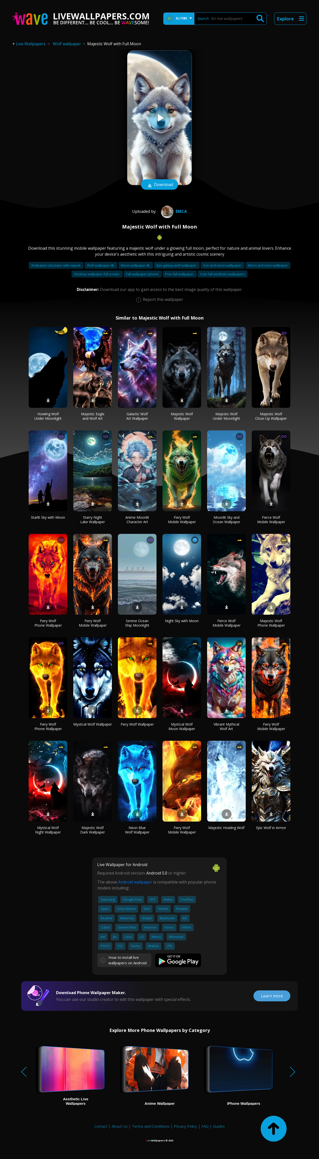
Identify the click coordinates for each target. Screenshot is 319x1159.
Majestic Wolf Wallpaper (182, 416)
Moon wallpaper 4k (136, 265)
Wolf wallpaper (67, 43)
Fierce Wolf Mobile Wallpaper (271, 519)
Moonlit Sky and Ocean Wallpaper (226, 519)
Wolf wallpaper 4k (101, 265)
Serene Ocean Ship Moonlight (137, 623)
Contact (100, 1126)
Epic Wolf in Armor (271, 827)
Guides (219, 1126)
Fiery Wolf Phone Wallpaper (48, 623)
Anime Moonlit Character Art (137, 519)
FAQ (205, 1126)
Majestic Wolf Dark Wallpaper (92, 829)
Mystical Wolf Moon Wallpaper (181, 726)
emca (173, 211)
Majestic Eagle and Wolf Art (92, 416)
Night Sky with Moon (182, 620)
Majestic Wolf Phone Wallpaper (271, 623)
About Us (120, 1126)
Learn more (272, 996)
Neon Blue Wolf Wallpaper (137, 829)
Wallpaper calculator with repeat (56, 265)
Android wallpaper (135, 882)
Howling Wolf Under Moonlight (48, 416)
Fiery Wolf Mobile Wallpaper (182, 519)
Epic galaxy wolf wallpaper (177, 265)
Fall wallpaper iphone (142, 274)
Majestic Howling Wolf (226, 827)
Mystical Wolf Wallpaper (92, 724)
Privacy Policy (185, 1126)
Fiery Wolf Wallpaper (137, 724)
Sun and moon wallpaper (222, 265)
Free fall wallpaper (179, 274)
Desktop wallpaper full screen (97, 274)
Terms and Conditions (150, 1126)
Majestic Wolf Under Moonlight (226, 416)
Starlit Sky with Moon (48, 517)
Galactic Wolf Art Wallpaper (137, 416)
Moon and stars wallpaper (268, 265)
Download (159, 185)
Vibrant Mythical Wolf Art (226, 726)
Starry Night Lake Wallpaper (92, 519)
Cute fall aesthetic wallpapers (222, 274)
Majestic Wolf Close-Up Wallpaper (271, 416)
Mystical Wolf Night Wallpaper (48, 829)
